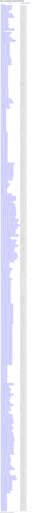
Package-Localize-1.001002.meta (5, 265)
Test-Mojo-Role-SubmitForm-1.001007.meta (6, 339)
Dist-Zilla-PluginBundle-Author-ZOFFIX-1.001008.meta (8, 39)
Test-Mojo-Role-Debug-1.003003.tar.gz (6, 292)
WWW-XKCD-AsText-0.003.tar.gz (5, 472)
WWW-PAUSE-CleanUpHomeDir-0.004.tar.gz (7, 418)
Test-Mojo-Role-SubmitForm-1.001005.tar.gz (6, 336)
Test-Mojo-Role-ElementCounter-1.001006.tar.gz (7, 318)
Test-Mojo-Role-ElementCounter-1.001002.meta (7, 306)
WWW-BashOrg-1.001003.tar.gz (5, 387)
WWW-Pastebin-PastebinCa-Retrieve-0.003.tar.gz (7, 436)
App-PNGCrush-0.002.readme (4, 19)
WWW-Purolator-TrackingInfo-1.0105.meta (6, 465)
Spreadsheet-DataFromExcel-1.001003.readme (7, 268)
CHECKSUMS (3, 31)
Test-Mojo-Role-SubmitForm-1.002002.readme (7, 348)
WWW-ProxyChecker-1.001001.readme (6, 463)
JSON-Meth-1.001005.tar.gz (4, 82)
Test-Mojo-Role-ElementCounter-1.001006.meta (7, 316)
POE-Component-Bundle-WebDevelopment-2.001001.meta (8, 198)
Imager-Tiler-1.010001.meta (4, 65)
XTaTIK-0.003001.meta (4, 501)
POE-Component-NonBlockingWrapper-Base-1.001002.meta (8, 239)
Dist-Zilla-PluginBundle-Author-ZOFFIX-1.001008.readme (8, 40)
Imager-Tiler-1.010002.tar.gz (4, 69)
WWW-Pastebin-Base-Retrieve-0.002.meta (6, 424)
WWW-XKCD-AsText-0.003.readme (5, 471)
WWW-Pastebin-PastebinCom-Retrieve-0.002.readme (7, 453)
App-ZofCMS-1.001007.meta (4, 23)
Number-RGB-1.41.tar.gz (4, 192)
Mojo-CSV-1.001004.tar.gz (4, 141)
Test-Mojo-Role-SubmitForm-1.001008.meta (6, 342)
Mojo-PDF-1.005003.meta (4, 160)
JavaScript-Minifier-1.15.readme (5, 94)
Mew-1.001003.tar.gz (3, 115)
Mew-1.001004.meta (3, 116)
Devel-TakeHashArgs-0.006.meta (5, 34)
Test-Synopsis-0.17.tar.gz (4, 382)
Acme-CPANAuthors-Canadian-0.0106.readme (7, 6)
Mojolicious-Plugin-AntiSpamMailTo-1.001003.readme (8, 163)
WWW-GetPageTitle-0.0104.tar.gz (5, 400)
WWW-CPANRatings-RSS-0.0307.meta (6, 388)
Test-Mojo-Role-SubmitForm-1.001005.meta (6, 334)
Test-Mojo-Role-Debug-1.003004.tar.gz (6, 295)
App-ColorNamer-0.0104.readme (5, 11)
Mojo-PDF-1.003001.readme (4, 148)
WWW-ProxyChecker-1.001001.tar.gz (5, 464)
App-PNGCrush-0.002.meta (4, 18)
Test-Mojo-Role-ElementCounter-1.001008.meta (7, 321)
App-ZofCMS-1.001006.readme (5, 21)
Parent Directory (3, 4)
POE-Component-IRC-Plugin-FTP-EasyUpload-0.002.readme (8, 209)
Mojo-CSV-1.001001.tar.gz (4, 133)
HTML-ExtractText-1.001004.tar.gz (5, 46)
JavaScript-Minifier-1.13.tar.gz (4, 90)
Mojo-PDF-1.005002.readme (4, 158)
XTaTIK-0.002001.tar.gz (4, 500)
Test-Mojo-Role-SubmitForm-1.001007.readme (7, 340)
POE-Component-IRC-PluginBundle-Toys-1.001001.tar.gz (8, 231)
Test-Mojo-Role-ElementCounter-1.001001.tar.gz (7, 305)
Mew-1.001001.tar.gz (3, 110)
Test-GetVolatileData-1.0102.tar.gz (5, 277)
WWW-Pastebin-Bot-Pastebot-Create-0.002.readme (7, 427)
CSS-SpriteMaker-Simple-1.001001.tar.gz (6, 33)
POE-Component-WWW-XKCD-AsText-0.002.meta (7, 260)
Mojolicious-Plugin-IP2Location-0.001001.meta (7, 175)
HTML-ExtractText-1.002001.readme (5, 48)
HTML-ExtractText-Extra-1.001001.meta (6, 57)
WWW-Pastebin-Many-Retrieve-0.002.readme (6, 430)
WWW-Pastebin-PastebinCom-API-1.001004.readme (7, 448)
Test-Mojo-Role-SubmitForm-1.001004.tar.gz (6, 333)
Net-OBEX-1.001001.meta (4, 180)
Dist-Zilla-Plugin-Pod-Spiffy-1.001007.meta (6, 37)
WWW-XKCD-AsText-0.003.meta (5, 470)
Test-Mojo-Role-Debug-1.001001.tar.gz (6, 282)
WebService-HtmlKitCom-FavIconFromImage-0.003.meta (8, 475)
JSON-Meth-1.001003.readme (4, 76)
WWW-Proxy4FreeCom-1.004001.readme (6, 458)
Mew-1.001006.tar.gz (3, 123)
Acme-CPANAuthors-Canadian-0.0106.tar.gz (6, 7)
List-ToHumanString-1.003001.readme (6, 107)
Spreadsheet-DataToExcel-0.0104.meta (6, 270)
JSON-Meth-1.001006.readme (4, 84)
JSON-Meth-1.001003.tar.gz (4, 77)
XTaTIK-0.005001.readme (4, 507)
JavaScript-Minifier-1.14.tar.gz (4, 92)
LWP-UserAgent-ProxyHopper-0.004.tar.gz (6, 100)
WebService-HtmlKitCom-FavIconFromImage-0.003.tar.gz (8, 477)
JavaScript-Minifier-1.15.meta (4, 93)
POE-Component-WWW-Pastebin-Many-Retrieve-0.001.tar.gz (9, 259)
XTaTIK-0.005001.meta (4, 506)
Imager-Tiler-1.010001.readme (4, 66)
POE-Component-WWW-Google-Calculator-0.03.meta (8, 247)
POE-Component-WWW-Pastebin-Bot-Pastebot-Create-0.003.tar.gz (9, 256)
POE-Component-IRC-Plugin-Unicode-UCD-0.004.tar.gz (8, 218)
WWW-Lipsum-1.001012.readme (5, 412)
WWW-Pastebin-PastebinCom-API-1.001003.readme (7, 445)
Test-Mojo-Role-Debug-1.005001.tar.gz (6, 300)
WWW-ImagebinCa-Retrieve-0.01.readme (6, 409)
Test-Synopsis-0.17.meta (4, 380)
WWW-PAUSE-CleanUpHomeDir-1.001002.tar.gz (7, 423)
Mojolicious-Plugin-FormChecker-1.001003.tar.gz (7, 174)
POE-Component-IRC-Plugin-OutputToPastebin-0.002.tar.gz (8, 215)
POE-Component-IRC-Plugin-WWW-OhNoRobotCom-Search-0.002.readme (10, 225)
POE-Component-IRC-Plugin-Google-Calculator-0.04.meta (8, 211)
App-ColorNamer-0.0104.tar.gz (5, 12)
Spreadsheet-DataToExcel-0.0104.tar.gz (6, 272)
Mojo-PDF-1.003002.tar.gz (4, 151)
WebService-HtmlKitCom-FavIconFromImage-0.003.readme (8, 476)
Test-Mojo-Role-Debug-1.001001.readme (6, 281)
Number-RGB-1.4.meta (4, 188)
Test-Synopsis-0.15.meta (4, 375)
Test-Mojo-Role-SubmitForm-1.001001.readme (7, 325)
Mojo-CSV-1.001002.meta (4, 134)
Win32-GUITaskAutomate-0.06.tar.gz (5, 492)
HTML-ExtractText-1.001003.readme (5, 43)
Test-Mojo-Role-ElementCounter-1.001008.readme (7, 322)
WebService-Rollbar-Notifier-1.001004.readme (7, 481)
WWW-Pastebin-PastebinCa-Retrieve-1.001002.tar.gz (7, 441)
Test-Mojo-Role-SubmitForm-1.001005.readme (7, 335)
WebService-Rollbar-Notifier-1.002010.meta (6, 488)
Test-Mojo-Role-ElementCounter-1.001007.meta (7, 319)
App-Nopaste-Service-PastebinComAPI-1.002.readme (7, 16)
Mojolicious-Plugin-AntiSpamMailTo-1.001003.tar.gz (7, 164)
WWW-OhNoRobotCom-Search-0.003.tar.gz (6, 415)
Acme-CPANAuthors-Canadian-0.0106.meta (6, 5)
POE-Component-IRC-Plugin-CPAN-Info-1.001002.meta (8, 206)
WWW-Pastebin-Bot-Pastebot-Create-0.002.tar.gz (7, 428)
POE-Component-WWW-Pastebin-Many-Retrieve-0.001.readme (9, 258)
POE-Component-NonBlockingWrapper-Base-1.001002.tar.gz (8, 241)
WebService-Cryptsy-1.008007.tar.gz (5, 474)
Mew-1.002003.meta (3, 129)
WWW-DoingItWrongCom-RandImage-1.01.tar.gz (7, 395)
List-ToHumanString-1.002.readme (5, 104)
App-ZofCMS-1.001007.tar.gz (4, 25)
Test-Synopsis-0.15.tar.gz (4, 377)
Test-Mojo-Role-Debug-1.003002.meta (6, 288)
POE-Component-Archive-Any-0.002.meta (6, 193)
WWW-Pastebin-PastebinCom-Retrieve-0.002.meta (7, 452)
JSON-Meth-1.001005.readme (4, 81)
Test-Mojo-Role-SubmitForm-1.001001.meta (6, 324)
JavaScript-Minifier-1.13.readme (5, 89)
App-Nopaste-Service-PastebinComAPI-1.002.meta (7, 15)
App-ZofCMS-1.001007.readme (5, 24)
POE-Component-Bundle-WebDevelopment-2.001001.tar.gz (8, 200)
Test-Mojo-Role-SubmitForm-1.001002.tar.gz (6, 328)
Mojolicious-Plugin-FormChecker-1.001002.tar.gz (7, 172)
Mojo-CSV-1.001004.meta (4, 139)
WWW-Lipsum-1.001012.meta (5, 411)
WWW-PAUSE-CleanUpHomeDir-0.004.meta (6, 416)
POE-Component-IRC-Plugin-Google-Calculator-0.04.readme (8, 212)
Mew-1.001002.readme (4, 112)
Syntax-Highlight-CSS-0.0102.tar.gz (5, 274)
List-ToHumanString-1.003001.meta (5, 106)
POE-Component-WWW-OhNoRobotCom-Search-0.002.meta (8, 252)
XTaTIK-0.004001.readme (4, 504)
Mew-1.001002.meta (3, 111)
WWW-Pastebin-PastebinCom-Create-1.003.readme (7, 450)
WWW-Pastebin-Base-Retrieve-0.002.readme (6, 425)
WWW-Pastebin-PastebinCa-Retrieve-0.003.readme (7, 435)
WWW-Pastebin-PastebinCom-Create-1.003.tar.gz (7, 451)
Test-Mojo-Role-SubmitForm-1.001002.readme (7, 327)
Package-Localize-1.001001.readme (5, 263)
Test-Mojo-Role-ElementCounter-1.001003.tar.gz (7, 310)
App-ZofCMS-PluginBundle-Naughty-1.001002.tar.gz (7, 30)
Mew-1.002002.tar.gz (3, 128)
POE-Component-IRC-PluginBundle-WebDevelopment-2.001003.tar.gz (10, 236)
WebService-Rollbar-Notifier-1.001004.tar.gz (6, 482)
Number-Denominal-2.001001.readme (5, 184)
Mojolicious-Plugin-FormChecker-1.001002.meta (7, 170)
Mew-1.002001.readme (4, 125)
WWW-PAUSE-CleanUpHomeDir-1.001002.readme (7, 422)
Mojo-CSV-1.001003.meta (4, 137)
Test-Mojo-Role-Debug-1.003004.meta (6, 293)
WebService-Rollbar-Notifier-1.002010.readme (7, 489)
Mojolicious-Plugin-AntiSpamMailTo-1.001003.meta (7, 162)
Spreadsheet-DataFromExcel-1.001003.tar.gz (6, 269)
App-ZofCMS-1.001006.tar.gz (4, 22)
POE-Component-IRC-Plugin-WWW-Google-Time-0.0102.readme (9, 222)
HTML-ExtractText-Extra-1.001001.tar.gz (6, 59)
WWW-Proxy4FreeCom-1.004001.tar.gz (6, 459)
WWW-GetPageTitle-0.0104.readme (5, 399)
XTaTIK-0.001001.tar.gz (4, 495)
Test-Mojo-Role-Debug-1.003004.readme (6, 294)
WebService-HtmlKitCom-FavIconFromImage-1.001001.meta (8, 478)
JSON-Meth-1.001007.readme (4, 86)
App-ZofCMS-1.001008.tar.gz (4, 27)
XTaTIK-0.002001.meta (4, 498)
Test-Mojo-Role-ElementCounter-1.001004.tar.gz (7, 313)
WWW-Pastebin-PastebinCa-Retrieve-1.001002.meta (7, 439)
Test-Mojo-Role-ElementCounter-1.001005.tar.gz (7, 315)
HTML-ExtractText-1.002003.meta (5, 52)
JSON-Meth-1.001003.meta (4, 75)
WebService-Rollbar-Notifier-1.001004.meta (6, 480)
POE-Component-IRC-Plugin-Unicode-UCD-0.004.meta (8, 216)
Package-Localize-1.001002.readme (5, 266)
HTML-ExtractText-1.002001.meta (5, 47)
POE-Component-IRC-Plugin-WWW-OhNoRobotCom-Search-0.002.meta (10, 224)
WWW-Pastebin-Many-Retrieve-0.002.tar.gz (6, 431)
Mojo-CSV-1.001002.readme (4, 135)
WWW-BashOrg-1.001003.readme (5, 386)
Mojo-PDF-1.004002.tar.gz (4, 154)
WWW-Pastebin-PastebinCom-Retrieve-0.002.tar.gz (7, 454)
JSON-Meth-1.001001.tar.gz (4, 72)
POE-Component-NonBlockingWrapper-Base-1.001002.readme (9, 240)
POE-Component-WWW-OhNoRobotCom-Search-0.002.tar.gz (9, 254)
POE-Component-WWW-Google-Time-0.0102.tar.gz (7, 251)
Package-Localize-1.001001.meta (5, 262)
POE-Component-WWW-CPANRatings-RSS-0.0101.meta (8, 242)
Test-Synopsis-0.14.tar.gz (4, 374)
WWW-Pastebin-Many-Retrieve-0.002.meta (6, 429)
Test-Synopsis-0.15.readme (4, 376)
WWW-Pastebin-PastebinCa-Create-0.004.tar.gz (7, 433)
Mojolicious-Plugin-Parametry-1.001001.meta (6, 178)
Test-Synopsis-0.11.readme (4, 366)
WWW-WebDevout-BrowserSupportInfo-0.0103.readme (8, 468)
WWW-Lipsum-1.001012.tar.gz (5, 413)
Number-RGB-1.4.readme (4, 189)
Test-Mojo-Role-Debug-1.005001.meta (6, 298)
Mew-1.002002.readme (4, 127)
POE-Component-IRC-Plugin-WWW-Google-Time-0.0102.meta (9, 221)
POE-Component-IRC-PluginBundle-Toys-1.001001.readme (8, 230)
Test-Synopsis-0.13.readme (4, 371)
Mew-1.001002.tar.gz (3, 113)
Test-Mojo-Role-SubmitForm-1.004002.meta (6, 357)
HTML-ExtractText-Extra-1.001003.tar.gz (6, 64)
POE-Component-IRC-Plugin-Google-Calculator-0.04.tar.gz (8, 213)
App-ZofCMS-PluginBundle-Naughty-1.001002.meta (7, 28)
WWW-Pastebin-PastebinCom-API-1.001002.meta (7, 442)
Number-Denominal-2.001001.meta (5, 183)
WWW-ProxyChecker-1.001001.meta (5, 462)
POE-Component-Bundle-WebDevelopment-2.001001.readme (8, 199)
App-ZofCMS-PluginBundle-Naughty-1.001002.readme (8, 29)
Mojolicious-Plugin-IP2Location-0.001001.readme (7, 176)
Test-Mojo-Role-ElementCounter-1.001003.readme (7, 309)
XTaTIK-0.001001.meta (4, 493)
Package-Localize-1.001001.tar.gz (5, 264)
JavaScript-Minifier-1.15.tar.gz (4, 95)
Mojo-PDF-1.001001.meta (4, 142)
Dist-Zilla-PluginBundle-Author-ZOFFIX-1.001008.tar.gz (8, 41)
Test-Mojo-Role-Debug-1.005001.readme (6, 299)
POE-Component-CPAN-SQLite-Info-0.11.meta (7, 201)
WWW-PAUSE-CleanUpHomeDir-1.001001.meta (7, 419)
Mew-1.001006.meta (3, 121)
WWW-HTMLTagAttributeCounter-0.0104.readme (7, 404)
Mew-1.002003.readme (4, 130)
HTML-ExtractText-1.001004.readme (5, 45)
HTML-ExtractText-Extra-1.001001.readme (6, 58)
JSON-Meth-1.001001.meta (4, 70)
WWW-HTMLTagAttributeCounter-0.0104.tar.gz (7, 405)
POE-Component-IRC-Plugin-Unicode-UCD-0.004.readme (8, 217)
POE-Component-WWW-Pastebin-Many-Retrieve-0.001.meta (8, 257)
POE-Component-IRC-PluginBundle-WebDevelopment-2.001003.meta (10, 234)
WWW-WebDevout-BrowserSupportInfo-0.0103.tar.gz (8, 469)
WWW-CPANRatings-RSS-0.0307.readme (6, 389)
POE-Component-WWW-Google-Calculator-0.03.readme (8, 248)
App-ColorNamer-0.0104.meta (4, 10)
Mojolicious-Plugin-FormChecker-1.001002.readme (7, 171)
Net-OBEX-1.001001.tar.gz (4, 182)
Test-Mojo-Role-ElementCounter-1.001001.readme (7, 304)
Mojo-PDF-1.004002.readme (4, 153)
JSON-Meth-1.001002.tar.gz (4, 74)
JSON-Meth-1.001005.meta (4, 80)
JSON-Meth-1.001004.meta (4, 78)
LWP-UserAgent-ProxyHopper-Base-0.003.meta (7, 101)
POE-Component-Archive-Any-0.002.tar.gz (6, 195)
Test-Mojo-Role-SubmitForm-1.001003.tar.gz (6, 331)
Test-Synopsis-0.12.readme (4, 368)
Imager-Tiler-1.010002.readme (4, 68)
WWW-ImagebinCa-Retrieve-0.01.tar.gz (6, 410)
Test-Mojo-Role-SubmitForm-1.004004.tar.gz (6, 364)
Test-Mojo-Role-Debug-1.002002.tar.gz (6, 287)
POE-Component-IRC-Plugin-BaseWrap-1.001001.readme (8, 204)
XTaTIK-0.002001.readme (4, 499)
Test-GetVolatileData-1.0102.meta (5, 275)
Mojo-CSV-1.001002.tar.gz (4, 136)
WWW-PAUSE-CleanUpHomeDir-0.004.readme (7, 417)
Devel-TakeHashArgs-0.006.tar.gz (5, 36)
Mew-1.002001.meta (3, 124)
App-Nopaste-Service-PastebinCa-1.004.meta (6, 13)
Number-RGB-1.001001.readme (5, 186)
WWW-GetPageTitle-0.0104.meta (5, 398)
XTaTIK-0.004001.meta (4, 503)
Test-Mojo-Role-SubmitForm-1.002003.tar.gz (6, 351)
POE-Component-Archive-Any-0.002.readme (6, 194)
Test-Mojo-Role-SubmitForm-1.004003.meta (6, 360)
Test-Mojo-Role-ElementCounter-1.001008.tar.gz (7, 323)
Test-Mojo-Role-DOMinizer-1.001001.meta (6, 278)
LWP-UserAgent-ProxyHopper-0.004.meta (6, 98)
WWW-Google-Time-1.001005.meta (5, 401)
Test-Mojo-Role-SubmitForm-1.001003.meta (6, 329)
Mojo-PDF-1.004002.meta (4, 152)
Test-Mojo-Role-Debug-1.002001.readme (6, 284)
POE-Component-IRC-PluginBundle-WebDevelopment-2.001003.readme (10, 235)
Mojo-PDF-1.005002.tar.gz (4, 159)
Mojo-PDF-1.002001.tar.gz (4, 146)
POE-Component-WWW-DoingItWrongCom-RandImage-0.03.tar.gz (9, 246)
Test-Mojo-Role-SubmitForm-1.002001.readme (7, 345)
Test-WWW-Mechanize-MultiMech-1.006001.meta (7, 383)
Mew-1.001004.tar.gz (3, 118)
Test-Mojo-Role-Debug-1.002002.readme (6, 286)
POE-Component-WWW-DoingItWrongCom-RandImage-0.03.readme (10, 245)
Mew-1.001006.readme (4, 122)
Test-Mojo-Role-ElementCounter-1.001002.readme (7, 307)
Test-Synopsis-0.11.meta (4, 365)
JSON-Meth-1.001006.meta (4, 83)
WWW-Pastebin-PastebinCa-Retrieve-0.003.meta (7, 434)
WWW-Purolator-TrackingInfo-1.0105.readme (6, 466)
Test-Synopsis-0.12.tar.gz (4, 369)
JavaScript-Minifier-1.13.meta (4, 88)
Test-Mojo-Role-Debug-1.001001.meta (6, 280)
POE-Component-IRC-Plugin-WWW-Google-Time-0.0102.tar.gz (9, 223)
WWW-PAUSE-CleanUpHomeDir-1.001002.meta (7, 421)
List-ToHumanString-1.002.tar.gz (5, 105)
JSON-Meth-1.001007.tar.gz (4, 87)
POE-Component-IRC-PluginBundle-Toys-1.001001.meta (8, 229)
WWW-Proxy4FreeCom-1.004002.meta (6, 460)
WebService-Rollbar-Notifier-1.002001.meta (6, 483)
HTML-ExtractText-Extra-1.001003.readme (6, 63)
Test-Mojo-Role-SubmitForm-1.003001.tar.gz (6, 354)
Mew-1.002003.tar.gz (3, 131)
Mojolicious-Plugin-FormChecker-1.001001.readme (7, 168)
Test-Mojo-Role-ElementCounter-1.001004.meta (7, 311)
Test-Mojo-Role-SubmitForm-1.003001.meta (6, 352)
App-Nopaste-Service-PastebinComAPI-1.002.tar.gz (7, 17)
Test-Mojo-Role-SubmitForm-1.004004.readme (7, 363)
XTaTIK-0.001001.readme (4, 494)
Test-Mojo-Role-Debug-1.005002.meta (6, 301)
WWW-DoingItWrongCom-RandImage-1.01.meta (7, 393)
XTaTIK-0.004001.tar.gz (4, 505)
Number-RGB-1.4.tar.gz (4, 190)
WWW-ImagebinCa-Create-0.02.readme (6, 407)
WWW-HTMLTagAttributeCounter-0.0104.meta (7, 403)
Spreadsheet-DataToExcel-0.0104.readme (6, 271)
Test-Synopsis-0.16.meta (4, 378)
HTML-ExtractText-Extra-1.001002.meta (6, 60)
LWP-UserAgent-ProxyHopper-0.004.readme (6, 99)
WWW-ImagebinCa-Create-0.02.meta (5, 406)
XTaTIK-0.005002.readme (4, 509)
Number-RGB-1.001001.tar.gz (4, 187)
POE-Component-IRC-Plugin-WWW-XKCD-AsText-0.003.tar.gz (9, 228)
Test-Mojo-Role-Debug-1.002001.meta (6, 283)
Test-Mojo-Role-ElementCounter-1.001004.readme (7, 312)
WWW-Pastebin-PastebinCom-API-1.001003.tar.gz (7, 446)
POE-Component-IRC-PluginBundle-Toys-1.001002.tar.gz (8, 233)
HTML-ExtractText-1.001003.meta (5, 42)
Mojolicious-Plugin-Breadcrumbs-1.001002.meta (7, 165)
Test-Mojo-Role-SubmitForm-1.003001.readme (7, 353)
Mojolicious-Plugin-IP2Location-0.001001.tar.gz (7, 177)
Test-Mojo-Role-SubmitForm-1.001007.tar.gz (6, 341)
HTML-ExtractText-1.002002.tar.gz (5, 51)
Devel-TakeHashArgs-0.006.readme (5, 35)
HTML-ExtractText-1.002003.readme (5, 53)
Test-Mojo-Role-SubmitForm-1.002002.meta (6, 347)
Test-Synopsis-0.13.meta (4, 370)
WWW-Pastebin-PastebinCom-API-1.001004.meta (7, 447)
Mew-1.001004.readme (4, 117)
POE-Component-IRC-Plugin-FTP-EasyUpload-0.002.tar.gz (8, 210)
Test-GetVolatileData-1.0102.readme (5, 276)
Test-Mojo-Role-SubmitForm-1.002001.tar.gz (6, 346)
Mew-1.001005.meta (3, 119)
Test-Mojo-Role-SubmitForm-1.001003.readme (7, 330)
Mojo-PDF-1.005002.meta (4, 157)
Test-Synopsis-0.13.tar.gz (4, 372)
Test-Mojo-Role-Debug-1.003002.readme (6, 289)
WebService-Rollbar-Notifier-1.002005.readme (7, 486)
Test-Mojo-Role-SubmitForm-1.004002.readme (7, 358)
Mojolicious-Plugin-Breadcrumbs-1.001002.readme (7, 166)
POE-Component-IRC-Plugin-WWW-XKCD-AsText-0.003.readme (9, 227)
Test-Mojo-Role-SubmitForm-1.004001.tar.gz (6, 356)
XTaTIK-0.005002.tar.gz (4, 510)
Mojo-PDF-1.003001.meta (4, 147)
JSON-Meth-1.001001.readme (4, 71)
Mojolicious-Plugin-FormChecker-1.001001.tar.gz (7, 169)
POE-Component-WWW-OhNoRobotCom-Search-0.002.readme (9, 253)
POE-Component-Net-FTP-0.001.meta (5, 237)
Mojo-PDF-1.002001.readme (4, 145)
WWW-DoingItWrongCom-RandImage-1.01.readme (7, 394)
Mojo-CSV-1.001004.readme (4, 140)
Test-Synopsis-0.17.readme (4, 381)
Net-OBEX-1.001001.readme (4, 181)
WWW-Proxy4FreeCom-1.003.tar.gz (5, 456)
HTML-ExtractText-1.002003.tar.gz (5, 54)
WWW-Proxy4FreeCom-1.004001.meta (6, 457)
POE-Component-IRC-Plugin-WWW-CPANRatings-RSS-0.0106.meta (10, 219)
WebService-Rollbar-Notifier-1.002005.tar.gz (6, 487)
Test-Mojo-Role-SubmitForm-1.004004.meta (6, 362)
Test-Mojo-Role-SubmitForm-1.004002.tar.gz (6, 359)
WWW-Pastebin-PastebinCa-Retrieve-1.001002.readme (8, 440)
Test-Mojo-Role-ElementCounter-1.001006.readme (7, 317)
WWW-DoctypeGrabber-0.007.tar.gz (5, 392)
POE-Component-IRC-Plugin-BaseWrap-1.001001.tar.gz (8, 205)
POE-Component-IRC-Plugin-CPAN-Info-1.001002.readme (8, 207)
